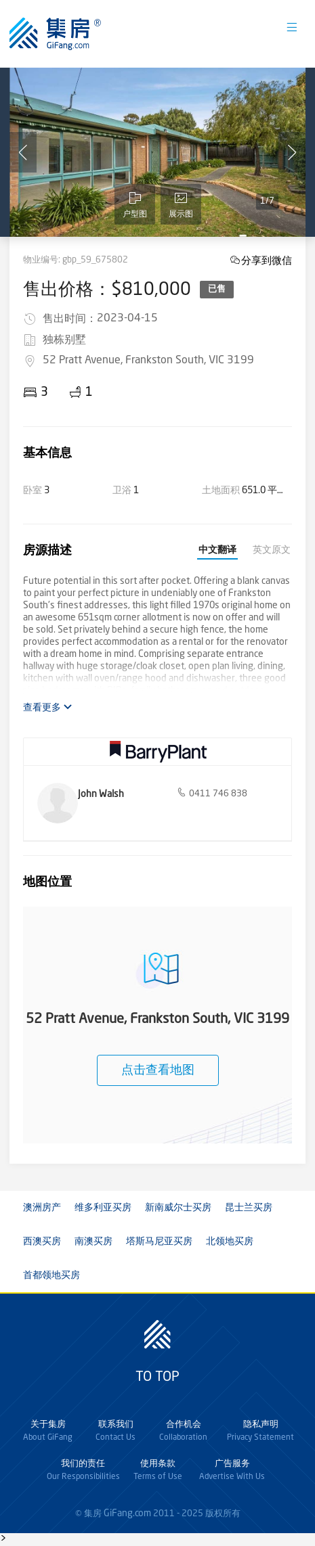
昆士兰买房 (248, 1207)
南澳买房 (93, 1241)
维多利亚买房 (103, 1207)
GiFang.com (127, 1513)
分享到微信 (266, 260)
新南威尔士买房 (178, 1207)
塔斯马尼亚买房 (159, 1241)
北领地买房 (229, 1241)
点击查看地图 (157, 1070)
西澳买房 (42, 1241)
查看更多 (47, 707)
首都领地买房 (51, 1275)
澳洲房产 (42, 1207)
